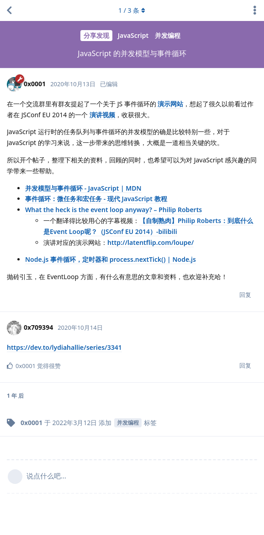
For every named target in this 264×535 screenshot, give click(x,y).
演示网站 (170, 103)
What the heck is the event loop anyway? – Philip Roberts (113, 209)
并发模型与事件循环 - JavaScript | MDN (83, 188)
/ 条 (132, 10)
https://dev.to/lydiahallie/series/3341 (64, 347)
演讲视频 (102, 114)
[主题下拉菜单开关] (255, 10)
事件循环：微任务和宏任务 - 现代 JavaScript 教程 (96, 198)
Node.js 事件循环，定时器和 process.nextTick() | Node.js (110, 259)
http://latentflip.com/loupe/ (150, 242)
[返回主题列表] (9, 10)
